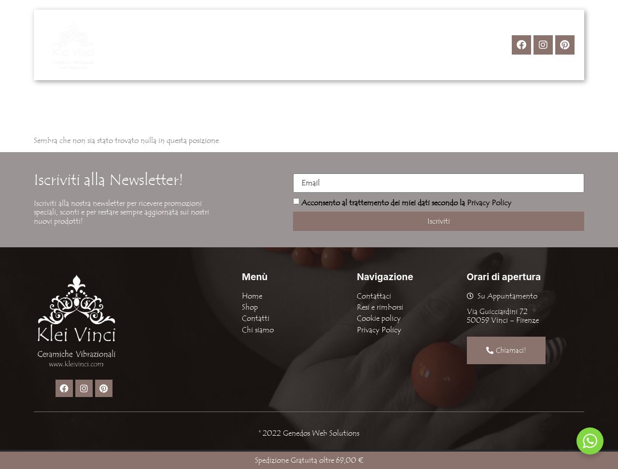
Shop (258, 45)
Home (214, 45)
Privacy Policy (489, 203)
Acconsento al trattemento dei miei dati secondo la (406, 203)
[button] (258, 45)
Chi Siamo (309, 45)
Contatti (361, 45)
